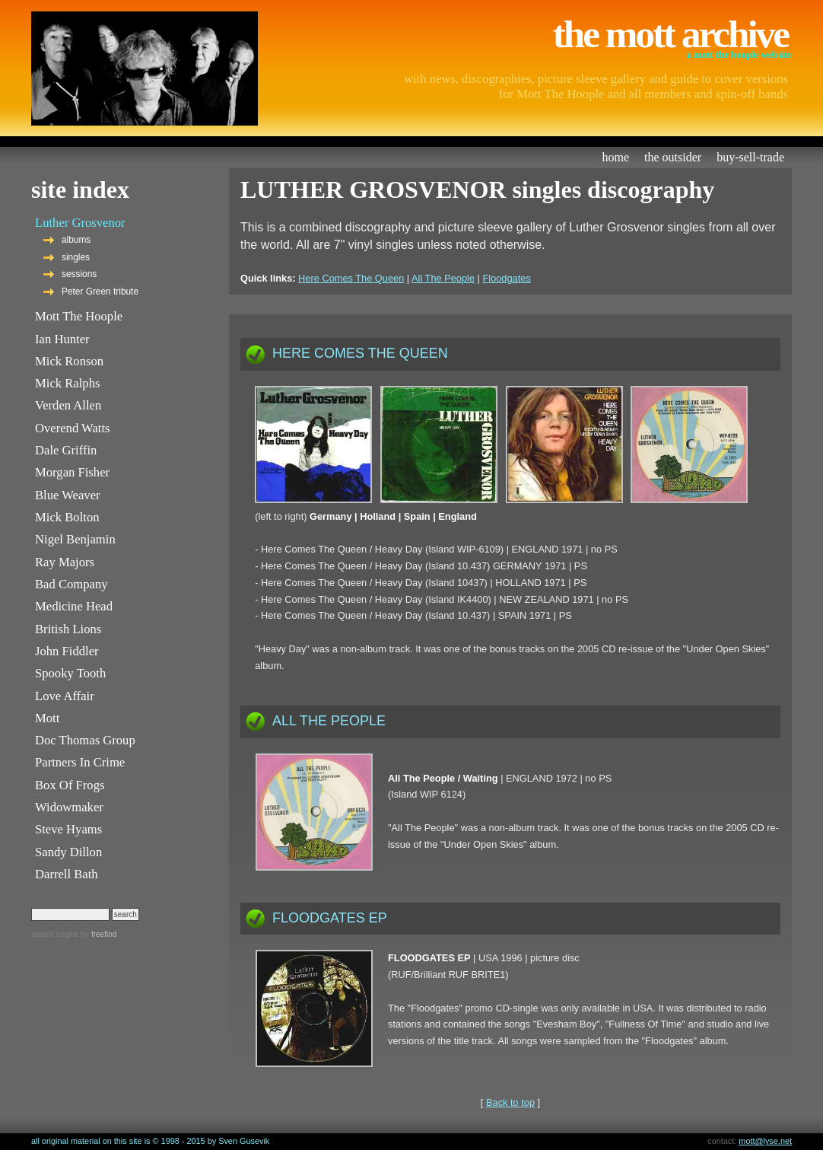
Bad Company (71, 584)
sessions (79, 274)
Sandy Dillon (68, 852)
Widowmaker (69, 807)
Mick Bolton (67, 517)
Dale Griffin (66, 450)
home (616, 157)
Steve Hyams (68, 829)
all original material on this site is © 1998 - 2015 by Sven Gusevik (150, 1140)
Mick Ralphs (67, 383)
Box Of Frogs (69, 785)
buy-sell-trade (750, 157)
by (97, 934)
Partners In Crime (80, 762)
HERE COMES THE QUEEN (360, 353)
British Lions (68, 629)
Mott (47, 718)
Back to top (510, 1102)
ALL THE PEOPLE (329, 720)
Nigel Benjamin (75, 539)
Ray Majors (64, 562)
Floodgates (506, 278)
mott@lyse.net (765, 1140)
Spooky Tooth (70, 673)
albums (76, 239)
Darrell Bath (66, 874)
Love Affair (64, 696)
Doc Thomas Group (85, 740)
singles (76, 257)
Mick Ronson (69, 361)
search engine (55, 934)
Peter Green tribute (100, 291)
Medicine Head (74, 606)
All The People (443, 278)
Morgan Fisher (72, 472)
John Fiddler (67, 651)
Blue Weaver (67, 495)
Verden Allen (68, 405)
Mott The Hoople (78, 316)
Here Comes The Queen (351, 278)
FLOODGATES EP (329, 917)
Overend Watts (72, 428)
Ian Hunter (62, 339)
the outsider (672, 157)
